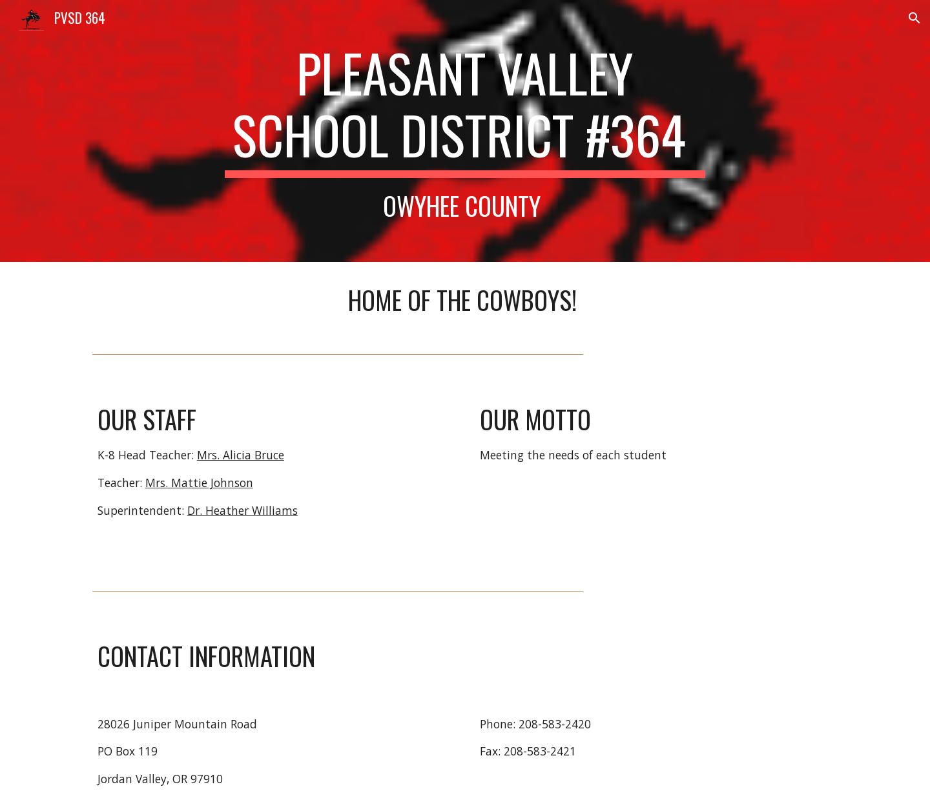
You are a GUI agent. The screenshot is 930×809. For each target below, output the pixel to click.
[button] (914, 18)
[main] (465, 131)
